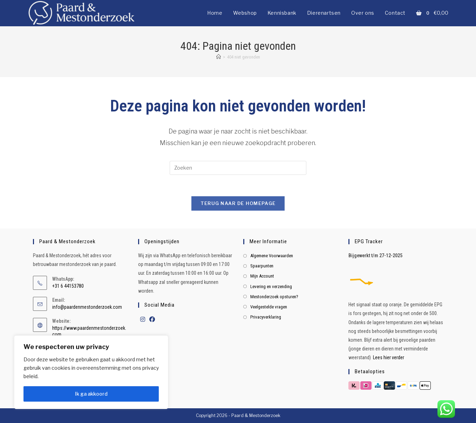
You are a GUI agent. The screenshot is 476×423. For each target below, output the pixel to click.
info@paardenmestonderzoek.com (87, 307)
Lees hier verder (388, 357)
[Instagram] (142, 320)
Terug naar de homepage (238, 203)
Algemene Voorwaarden (271, 255)
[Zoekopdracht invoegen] (238, 168)
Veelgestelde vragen (268, 306)
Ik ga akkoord (91, 394)
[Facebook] (152, 320)
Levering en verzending (271, 286)
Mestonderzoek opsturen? (274, 296)
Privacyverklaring (265, 317)
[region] (91, 372)
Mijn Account (262, 276)
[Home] (218, 57)
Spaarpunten (261, 265)
